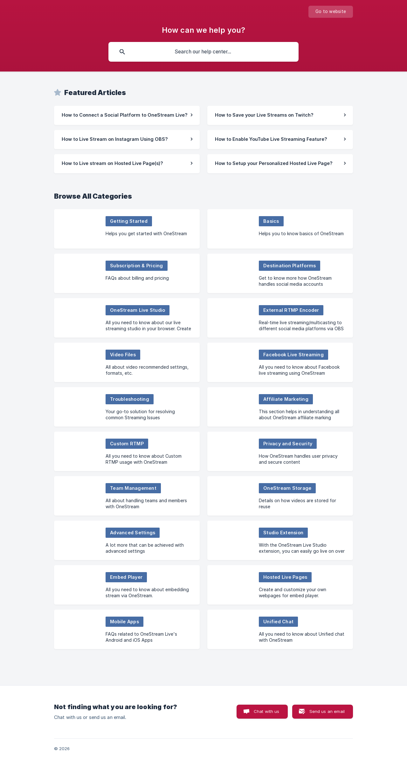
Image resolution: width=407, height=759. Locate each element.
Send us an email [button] (327, 711)
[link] (127, 115)
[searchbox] (203, 52)
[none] (330, 12)
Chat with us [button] (266, 711)
